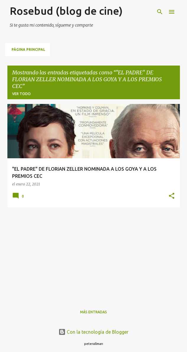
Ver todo (21, 94)
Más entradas (93, 312)
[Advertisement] (93, 253)
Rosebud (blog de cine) (66, 11)
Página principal (28, 49)
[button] (171, 196)
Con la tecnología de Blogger (93, 332)
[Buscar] (159, 12)
